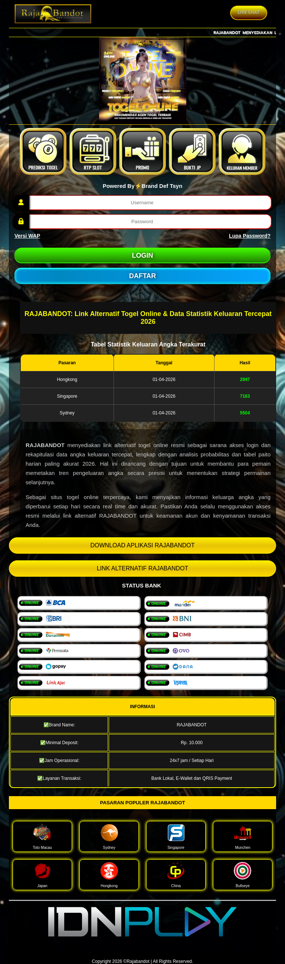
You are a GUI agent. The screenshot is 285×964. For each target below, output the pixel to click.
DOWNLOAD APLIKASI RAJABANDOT (143, 545)
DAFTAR (142, 276)
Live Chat (249, 12)
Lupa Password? (250, 236)
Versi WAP (27, 236)
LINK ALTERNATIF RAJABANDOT (143, 568)
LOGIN (142, 255)
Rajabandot (138, 961)
